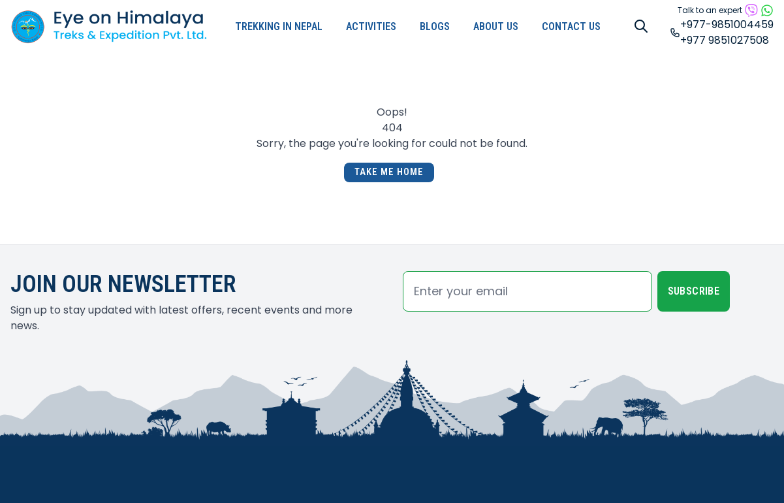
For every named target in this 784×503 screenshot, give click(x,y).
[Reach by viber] (751, 10)
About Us (495, 26)
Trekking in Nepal (278, 26)
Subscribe (694, 291)
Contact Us (571, 26)
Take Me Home (389, 172)
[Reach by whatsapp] (767, 10)
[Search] (641, 26)
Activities (371, 26)
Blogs (435, 26)
